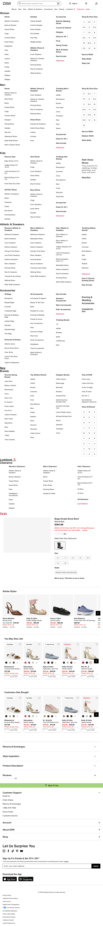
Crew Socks (9, 352)
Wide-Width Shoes (11, 140)
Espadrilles (8, 46)
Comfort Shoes (10, 37)
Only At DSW (87, 374)
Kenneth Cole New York (62, 407)
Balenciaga (60, 383)
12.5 (89, 115)
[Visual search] (58, 3)
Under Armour (35, 433)
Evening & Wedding (37, 315)
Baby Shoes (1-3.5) (11, 161)
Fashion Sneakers (11, 247)
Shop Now (86, 196)
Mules (7, 63)
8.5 (84, 38)
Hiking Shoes (9, 124)
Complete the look (87, 328)
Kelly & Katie (86, 391)
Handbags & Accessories (13, 494)
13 (94, 48)
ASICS (84, 238)
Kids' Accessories (63, 309)
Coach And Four (87, 383)
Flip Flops (33, 37)
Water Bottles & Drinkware (36, 353)
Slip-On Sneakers (36, 69)
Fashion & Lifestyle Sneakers (37, 59)
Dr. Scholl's (9, 402)
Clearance (60, 60)
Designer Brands (63, 374)
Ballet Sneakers (10, 238)
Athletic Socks (10, 344)
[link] (13, 623)
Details (84, 530)
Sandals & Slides (49, 493)
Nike (57, 120)
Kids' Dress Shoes (87, 180)
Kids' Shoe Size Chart (12, 183)
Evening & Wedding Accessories (88, 318)
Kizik (32, 400)
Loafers (7, 58)
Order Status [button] (8, 800)
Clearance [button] (80, 9)
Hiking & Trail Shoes (12, 251)
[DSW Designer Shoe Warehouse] (7, 3)
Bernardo (59, 387)
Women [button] (14, 9)
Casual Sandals (35, 21)
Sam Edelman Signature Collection (89, 401)
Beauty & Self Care (37, 302)
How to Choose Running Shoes (88, 279)
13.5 (84, 120)
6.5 (94, 27)
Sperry (58, 128)
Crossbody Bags (10, 311)
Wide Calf (86, 63)
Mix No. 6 (85, 396)
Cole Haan (59, 107)
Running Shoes (35, 65)
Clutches (8, 306)
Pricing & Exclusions (9, 917)
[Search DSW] (39, 3)
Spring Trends (61, 45)
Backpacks (9, 298)
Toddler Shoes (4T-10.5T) (11, 166)
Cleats (7, 206)
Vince (58, 433)
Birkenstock (60, 99)
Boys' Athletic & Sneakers (62, 241)
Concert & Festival (63, 27)
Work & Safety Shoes (62, 50)
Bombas (59, 332)
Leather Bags (9, 321)
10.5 (89, 43)
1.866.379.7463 (9, 807)
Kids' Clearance (84, 466)
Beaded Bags (9, 302)
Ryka (32, 421)
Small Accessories (37, 340)
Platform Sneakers (11, 259)
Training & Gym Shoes (13, 276)
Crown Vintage (87, 387)
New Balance (61, 180)
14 (89, 120)
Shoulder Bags (10, 329)
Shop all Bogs (59, 521)
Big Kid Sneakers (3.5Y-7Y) (62, 260)
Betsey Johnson (10, 385)
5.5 (84, 27)
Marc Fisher (9, 419)
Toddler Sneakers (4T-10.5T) (64, 248)
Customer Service (10, 815)
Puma (58, 188)
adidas (58, 95)
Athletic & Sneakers (12, 21)
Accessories (61, 16)
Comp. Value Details (9, 914)
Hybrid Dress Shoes (37, 128)
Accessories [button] (48, 9)
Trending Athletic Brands (89, 229)
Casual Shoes (9, 29)
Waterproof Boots (11, 136)
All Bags (8, 294)
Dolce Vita (8, 398)
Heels (7, 54)
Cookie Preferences (9, 923)
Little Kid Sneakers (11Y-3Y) (63, 254)
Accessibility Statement (10, 911)
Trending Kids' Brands (62, 157)
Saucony (33, 425)
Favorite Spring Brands (11, 375)
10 (84, 43)
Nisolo (58, 420)
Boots (7, 103)
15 (94, 120)
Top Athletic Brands (38, 374)
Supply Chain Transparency (11, 904)
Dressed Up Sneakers (38, 124)
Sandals (7, 71)
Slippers (7, 75)
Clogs (7, 33)
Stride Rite (60, 196)
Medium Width (88, 136)
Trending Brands (62, 320)
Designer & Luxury (37, 311)
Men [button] (19, 9)
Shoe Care (34, 336)
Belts (32, 306)
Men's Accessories (63, 305)
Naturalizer (8, 423)
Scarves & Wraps (36, 331)
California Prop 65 (8, 920)
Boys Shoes (35, 190)
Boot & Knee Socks (12, 348)
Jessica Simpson (11, 414)
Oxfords (33, 136)
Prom (58, 41)
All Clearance (83, 499)
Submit (95, 866)
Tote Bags (8, 333)
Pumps (7, 67)
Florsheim (59, 116)
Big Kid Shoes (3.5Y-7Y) (12, 178)
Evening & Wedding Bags (11, 316)
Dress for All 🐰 (62, 36)
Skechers (59, 192)
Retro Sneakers (10, 263)
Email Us (6, 796)
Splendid (59, 424)
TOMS (7, 435)
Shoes (7, 16)
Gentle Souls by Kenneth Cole (61, 401)
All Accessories (36, 294)
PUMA (84, 259)
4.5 (89, 22)
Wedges (7, 79)
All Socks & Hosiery (13, 339)
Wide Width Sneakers (12, 284)
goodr (58, 336)
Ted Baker (59, 429)
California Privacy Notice (10, 898)
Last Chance (83, 503)
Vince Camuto (10, 439)
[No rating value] (59, 534)
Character (8, 202)
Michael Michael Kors (64, 416)
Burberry (59, 391)
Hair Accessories (36, 323)
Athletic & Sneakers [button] (35, 9)
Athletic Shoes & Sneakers (37, 49)
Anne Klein (8, 381)
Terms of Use (7, 901)
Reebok (84, 263)
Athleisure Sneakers (12, 234)
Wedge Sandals (35, 42)
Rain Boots (8, 210)
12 (89, 48)
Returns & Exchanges (12, 804)
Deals (88, 9)
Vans (32, 437)
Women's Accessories (61, 299)
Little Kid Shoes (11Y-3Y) (12, 172)
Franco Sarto (9, 406)
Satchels (8, 325)
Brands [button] (61, 9)
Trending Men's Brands (62, 89)
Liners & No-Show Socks (11, 357)
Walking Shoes (35, 73)
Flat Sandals (34, 33)
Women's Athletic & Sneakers (12, 229)
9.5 (94, 38)
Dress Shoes (9, 42)
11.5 (84, 48)
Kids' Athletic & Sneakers (62, 229)
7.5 (89, 32)
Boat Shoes (9, 99)
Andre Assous (61, 379)
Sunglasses (34, 344)
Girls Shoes (35, 156)
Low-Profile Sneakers (12, 255)
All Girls (80, 493)
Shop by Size (10, 156)
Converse (59, 171)
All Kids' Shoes (11, 189)
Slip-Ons (8, 132)
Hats (32, 327)
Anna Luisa (86, 379)
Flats (6, 50)
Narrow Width (87, 54)
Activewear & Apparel (38, 298)
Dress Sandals (35, 29)
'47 (57, 324)
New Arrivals (61, 56)
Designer (59, 32)
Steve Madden (10, 431)
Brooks (58, 103)
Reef (57, 124)
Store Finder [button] (8, 811)
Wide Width (86, 59)
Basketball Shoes (36, 238)
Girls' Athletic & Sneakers (61, 235)
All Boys (81, 489)
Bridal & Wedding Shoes (63, 22)
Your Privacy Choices (11, 908)
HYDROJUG (60, 341)
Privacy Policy (7, 895)
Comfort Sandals (36, 25)
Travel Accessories (37, 348)
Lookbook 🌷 (70, 9)
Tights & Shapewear (12, 362)
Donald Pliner (61, 396)
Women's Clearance (17, 466)
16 (84, 125)
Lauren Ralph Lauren (63, 412)
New (56, 9)
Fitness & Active (36, 319)
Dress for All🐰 (62, 138)
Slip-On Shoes (35, 184)
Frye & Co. (8, 410)
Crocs (58, 111)
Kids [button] (24, 9)
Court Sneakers (35, 54)
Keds (32, 396)
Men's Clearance (50, 466)
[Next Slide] (98, 613)
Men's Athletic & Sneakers (37, 229)
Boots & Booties (10, 25)
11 (94, 43)
